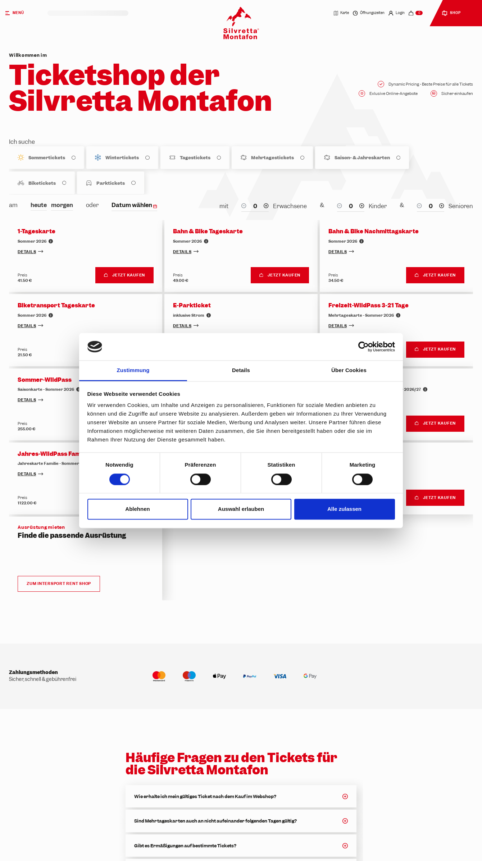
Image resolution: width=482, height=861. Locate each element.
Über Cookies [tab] (349, 370)
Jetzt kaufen (124, 275)
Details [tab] (241, 370)
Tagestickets (195, 158)
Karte (341, 13)
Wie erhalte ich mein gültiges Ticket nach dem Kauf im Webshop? (205, 796)
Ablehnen (137, 509)
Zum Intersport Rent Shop (59, 583)
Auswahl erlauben (241, 509)
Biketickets (42, 183)
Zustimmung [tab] (133, 370)
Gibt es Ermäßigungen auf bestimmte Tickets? (185, 846)
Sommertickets (46, 158)
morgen (62, 205)
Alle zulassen (344, 509)
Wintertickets (122, 158)
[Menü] (23, 13)
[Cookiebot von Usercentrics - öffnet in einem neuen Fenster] (363, 346)
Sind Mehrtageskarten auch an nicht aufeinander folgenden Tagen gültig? (215, 821)
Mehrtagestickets (272, 158)
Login (396, 13)
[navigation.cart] (416, 13)
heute (39, 205)
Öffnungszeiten (369, 13)
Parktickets (110, 183)
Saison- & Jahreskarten (362, 158)
